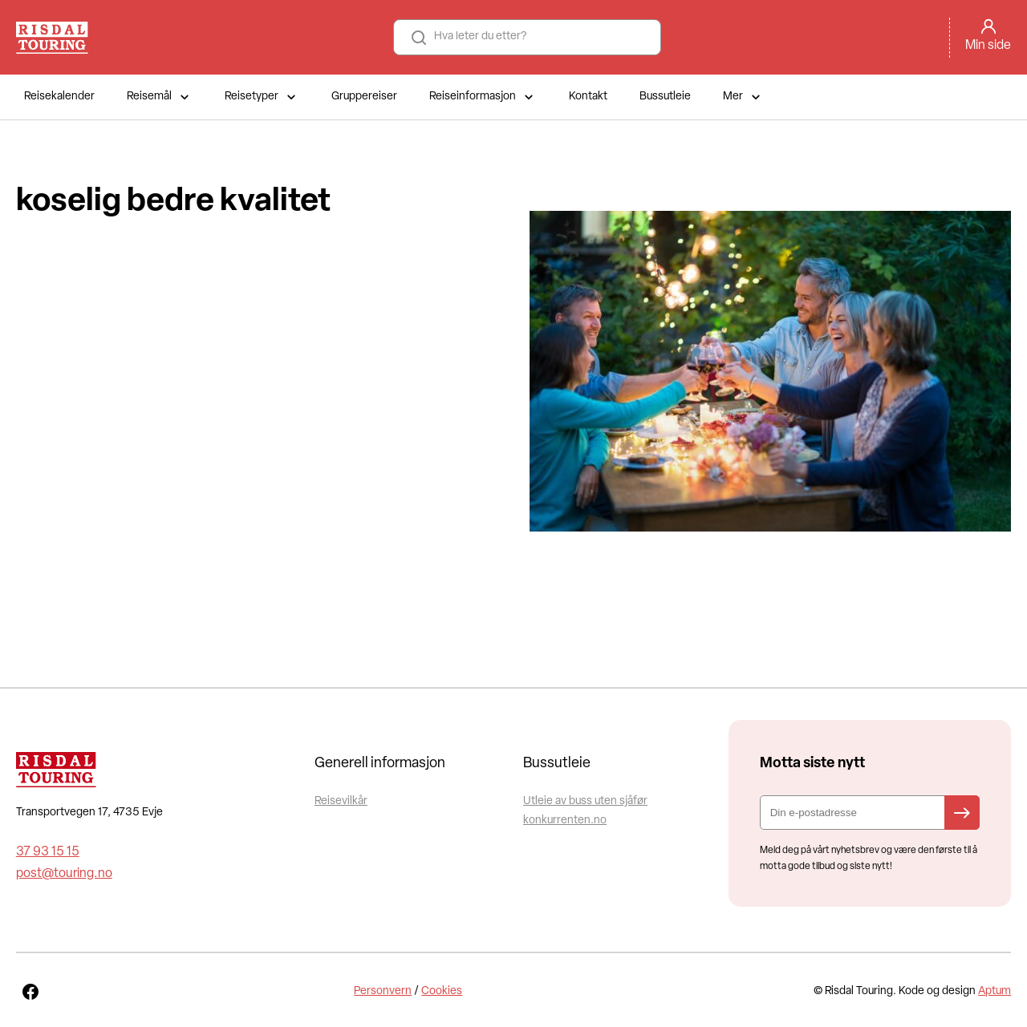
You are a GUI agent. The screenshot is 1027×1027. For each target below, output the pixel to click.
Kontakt (588, 97)
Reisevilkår (341, 801)
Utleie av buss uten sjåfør (585, 801)
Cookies (441, 991)
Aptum (994, 991)
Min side (988, 45)
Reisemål (160, 97)
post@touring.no (64, 873)
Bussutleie (665, 97)
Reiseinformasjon (483, 97)
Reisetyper (262, 97)
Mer (743, 97)
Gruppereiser (364, 97)
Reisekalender (59, 97)
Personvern (383, 991)
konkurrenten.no (565, 821)
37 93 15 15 (47, 852)
